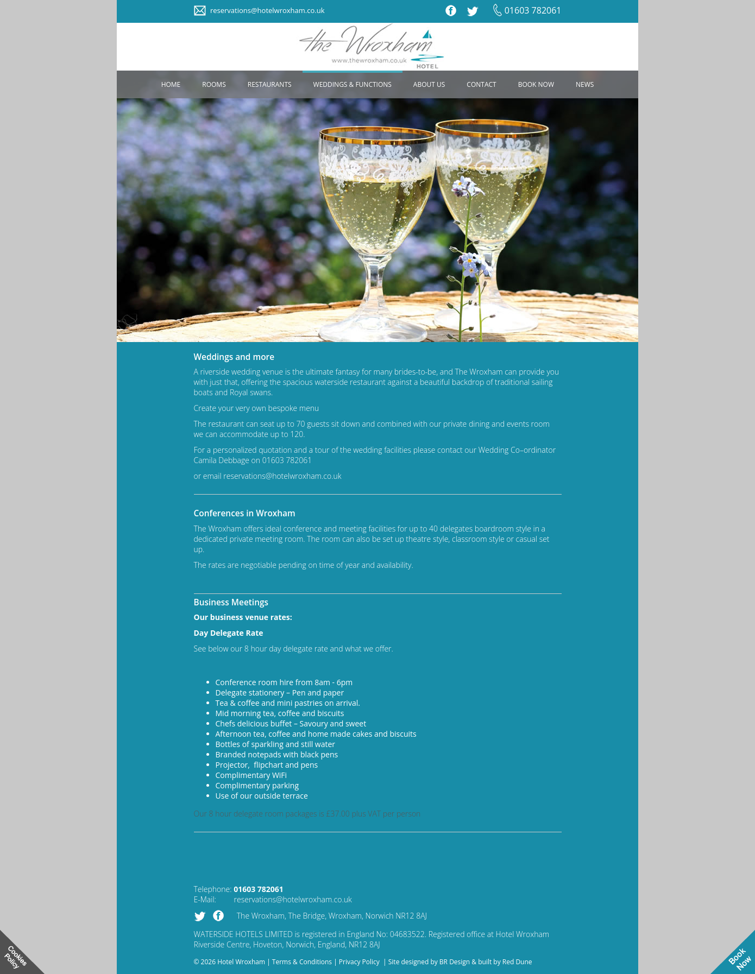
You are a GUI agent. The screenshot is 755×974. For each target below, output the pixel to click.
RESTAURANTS (270, 84)
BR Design (454, 961)
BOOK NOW (536, 84)
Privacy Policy (359, 961)
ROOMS (213, 84)
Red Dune (517, 961)
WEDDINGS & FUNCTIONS (352, 84)
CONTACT (481, 84)
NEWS (585, 84)
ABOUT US (429, 84)
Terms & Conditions (302, 961)
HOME (171, 84)
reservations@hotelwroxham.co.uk (267, 10)
